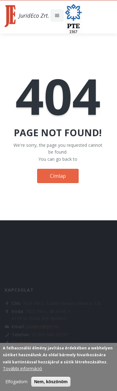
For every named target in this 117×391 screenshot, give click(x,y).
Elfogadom (16, 381)
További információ (22, 368)
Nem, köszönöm (50, 381)
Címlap (58, 176)
